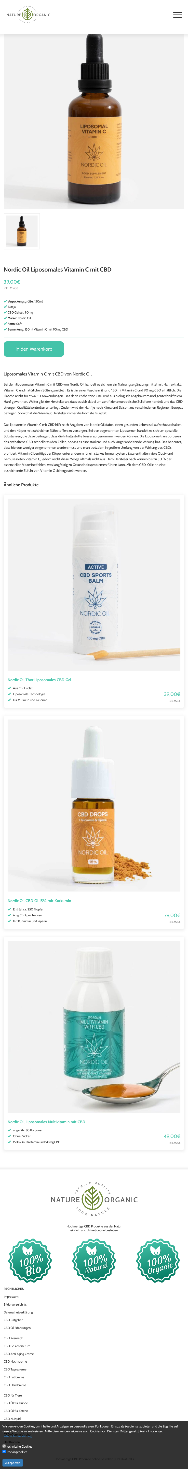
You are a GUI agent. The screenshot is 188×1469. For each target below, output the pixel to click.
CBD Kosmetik (13, 1338)
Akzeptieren (12, 1463)
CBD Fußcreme (14, 1377)
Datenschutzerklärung (18, 1312)
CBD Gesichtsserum (17, 1346)
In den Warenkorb (33, 349)
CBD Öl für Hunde (16, 1403)
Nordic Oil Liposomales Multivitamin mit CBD (46, 1122)
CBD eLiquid (12, 1419)
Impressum (11, 1296)
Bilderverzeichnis (15, 1304)
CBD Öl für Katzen (16, 1411)
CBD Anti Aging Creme (19, 1354)
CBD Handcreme (15, 1385)
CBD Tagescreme (15, 1369)
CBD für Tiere (13, 1395)
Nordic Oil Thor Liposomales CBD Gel (39, 679)
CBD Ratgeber (13, 1320)
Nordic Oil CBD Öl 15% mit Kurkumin (39, 900)
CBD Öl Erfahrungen (17, 1328)
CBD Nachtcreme (15, 1361)
